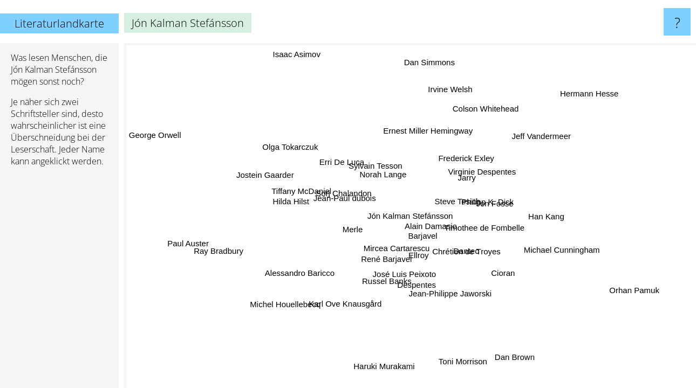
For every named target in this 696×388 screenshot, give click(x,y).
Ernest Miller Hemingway (429, 130)
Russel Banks (385, 280)
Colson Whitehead (483, 108)
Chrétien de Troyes (467, 250)
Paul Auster (188, 241)
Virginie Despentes (482, 171)
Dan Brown (518, 356)
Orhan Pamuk (635, 289)
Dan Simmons (431, 62)
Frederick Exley (466, 158)
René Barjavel (386, 259)
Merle (352, 229)
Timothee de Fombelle (484, 227)
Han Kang (546, 216)
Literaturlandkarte (59, 23)
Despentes (414, 283)
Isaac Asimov (300, 53)
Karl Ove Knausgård (345, 304)
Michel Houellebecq (286, 305)
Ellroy (415, 254)
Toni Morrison (463, 361)
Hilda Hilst (290, 202)
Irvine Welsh (454, 89)
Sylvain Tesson (375, 165)
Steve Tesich (457, 200)
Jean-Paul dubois (344, 198)
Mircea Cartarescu (396, 248)
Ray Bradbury (219, 252)
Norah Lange (383, 173)
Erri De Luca (341, 162)
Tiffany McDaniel (302, 190)
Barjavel (422, 236)
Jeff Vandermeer (540, 135)
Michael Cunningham (561, 249)
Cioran (504, 271)
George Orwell (156, 133)
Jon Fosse (494, 204)
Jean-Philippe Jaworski (450, 292)
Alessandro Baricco (300, 273)
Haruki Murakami (389, 366)
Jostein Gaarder (265, 176)
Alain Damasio (432, 226)
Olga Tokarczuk (291, 147)
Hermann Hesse (591, 94)
